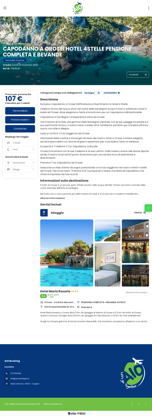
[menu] (149, 8)
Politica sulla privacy (52, 404)
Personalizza (20, 110)
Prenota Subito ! (20, 119)
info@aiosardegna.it (19, 378)
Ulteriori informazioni (52, 198)
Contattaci (20, 128)
